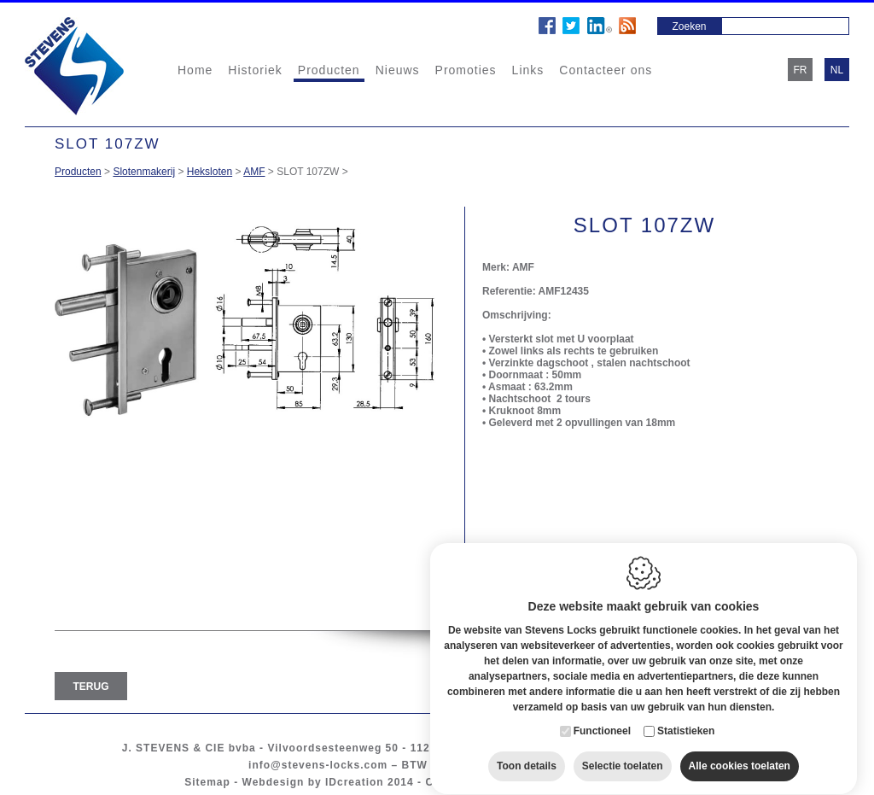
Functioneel (602, 721)
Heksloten (209, 172)
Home (195, 70)
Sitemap (207, 782)
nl (836, 70)
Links (528, 70)
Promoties (466, 70)
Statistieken (685, 721)
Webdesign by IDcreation (313, 782)
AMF (254, 172)
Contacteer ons (605, 70)
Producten (329, 70)
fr (800, 70)
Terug (91, 687)
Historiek (255, 70)
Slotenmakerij (144, 172)
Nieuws (398, 70)
